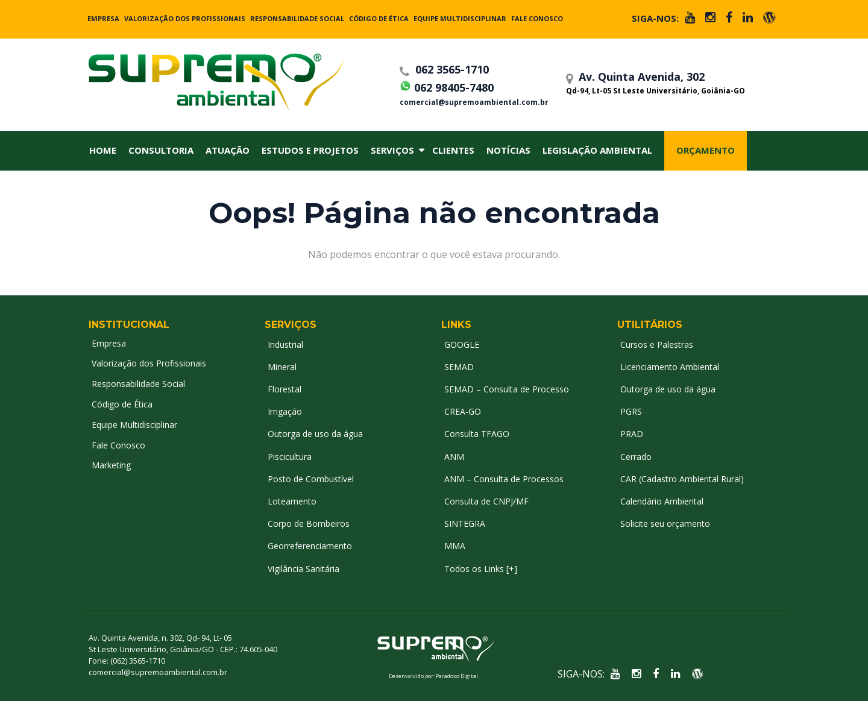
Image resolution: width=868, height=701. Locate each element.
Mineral (282, 367)
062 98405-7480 (447, 86)
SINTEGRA (464, 523)
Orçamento (705, 150)
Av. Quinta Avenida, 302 (669, 82)
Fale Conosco (537, 18)
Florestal (284, 389)
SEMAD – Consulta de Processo (506, 389)
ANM (454, 456)
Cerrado (636, 456)
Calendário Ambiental (661, 501)
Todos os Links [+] (480, 568)
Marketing (111, 465)
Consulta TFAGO (476, 433)
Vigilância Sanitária (303, 568)
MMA (454, 546)
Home (102, 150)
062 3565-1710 (444, 69)
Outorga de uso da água (315, 433)
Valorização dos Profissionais (184, 18)
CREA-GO (462, 411)
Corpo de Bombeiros (309, 523)
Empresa (103, 18)
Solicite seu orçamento (665, 523)
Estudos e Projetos (310, 150)
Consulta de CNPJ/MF (486, 501)
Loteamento (292, 501)
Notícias (508, 150)
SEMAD (459, 367)
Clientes (453, 150)
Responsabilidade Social (297, 18)
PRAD (631, 433)
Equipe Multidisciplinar (460, 18)
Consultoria (160, 150)
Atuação (228, 150)
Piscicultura (290, 456)
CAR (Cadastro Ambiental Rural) (682, 479)
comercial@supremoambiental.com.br (474, 102)
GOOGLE (461, 344)
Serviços (392, 150)
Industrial (285, 344)
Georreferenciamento (310, 546)
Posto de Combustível (311, 479)
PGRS (631, 411)
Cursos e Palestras (656, 344)
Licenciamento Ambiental (669, 367)
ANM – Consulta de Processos (504, 479)
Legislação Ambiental (597, 150)
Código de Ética (379, 18)
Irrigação (285, 411)
